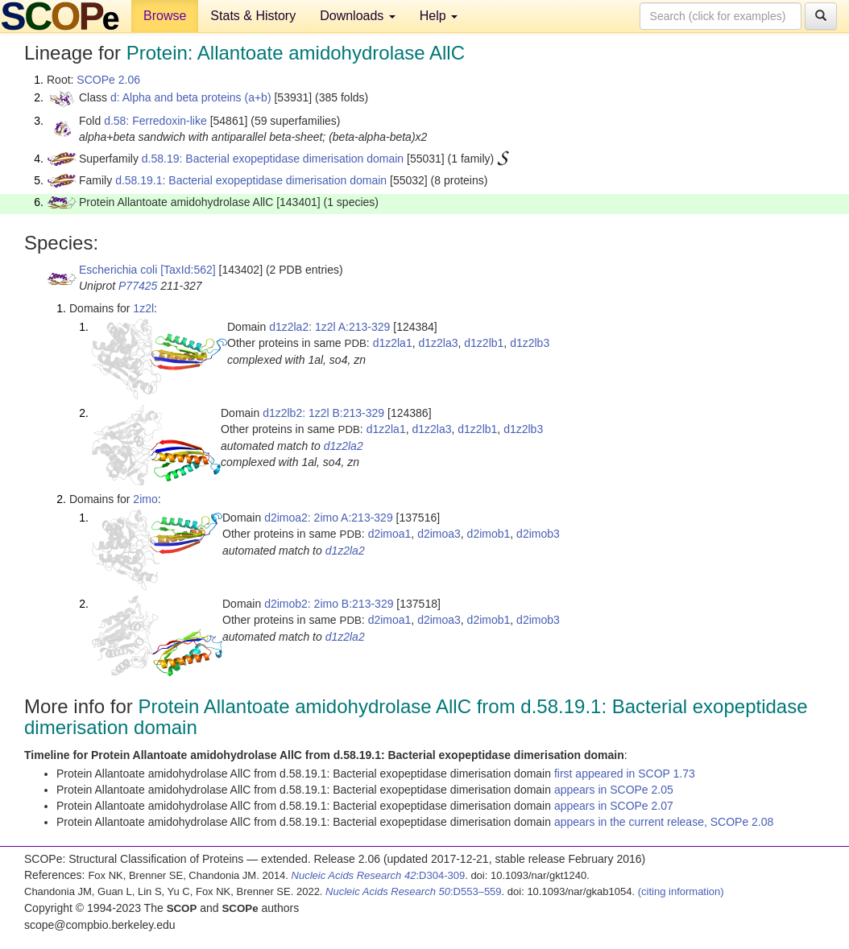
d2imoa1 (390, 533)
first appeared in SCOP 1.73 (624, 773)
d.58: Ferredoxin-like (155, 120)
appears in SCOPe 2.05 (613, 789)
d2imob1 (489, 533)
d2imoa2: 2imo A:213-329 (328, 517)
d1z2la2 (343, 445)
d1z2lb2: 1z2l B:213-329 (323, 412)
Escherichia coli (118, 269)
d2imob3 (538, 533)
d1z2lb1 (483, 342)
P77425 (137, 285)
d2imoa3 (439, 533)
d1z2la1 (392, 342)
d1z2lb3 (529, 342)
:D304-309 (379, 875)
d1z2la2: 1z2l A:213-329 (329, 326)
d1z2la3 (438, 342)
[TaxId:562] (188, 269)
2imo (145, 499)
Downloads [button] (358, 16)
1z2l (143, 308)
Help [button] (439, 16)
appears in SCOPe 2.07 (613, 805)
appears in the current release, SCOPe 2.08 (663, 821)
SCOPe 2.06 (108, 79)
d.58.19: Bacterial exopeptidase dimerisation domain (273, 158)
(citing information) (681, 891)
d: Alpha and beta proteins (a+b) (190, 97)
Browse (164, 16)
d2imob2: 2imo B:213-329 (328, 603)
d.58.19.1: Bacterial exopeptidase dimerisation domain (251, 180)
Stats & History (253, 16)
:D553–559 (413, 891)
